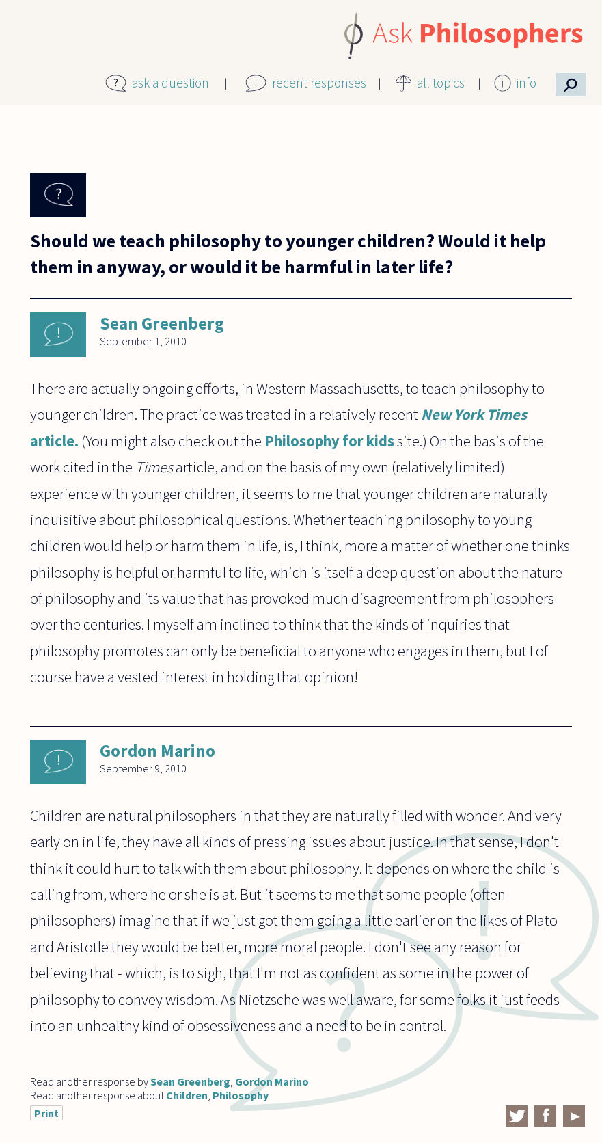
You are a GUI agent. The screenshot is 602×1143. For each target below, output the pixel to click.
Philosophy (241, 1095)
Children (187, 1095)
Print (46, 1113)
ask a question (170, 83)
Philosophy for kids (329, 441)
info (526, 83)
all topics (441, 83)
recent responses (319, 83)
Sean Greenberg (162, 323)
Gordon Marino (157, 751)
